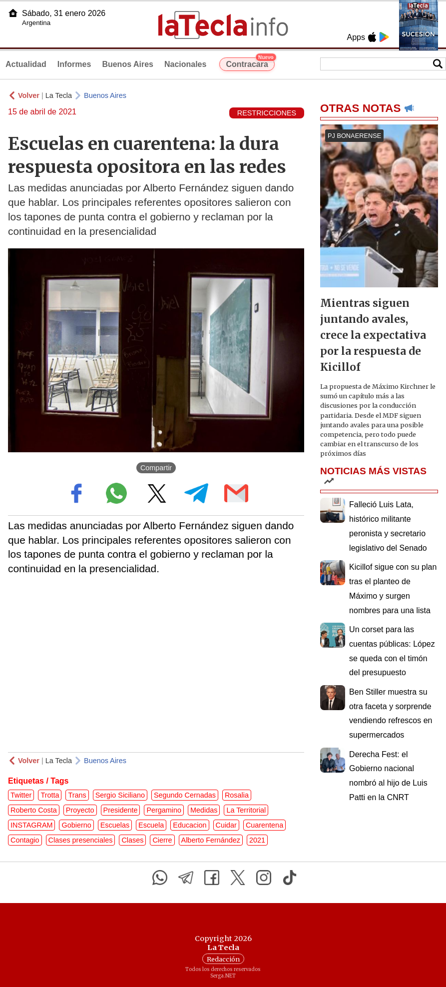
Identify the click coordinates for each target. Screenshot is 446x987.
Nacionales (185, 64)
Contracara (250, 62)
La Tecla (58, 95)
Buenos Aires (127, 64)
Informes (74, 64)
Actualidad (25, 64)
